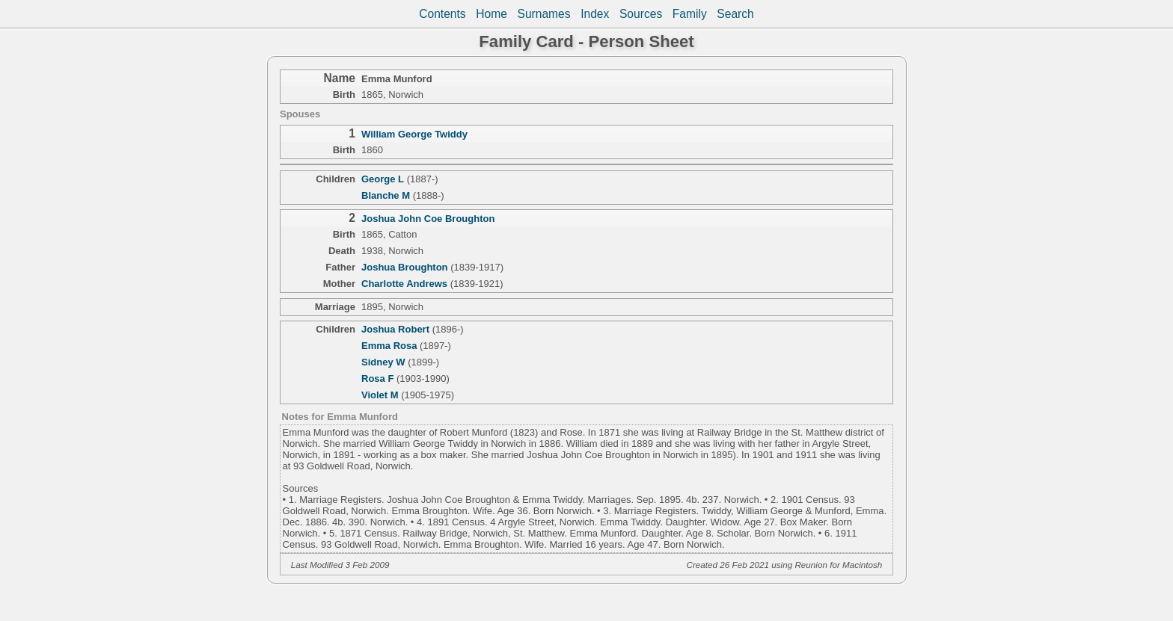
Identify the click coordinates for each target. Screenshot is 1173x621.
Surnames (543, 13)
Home (491, 13)
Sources (640, 13)
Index (595, 13)
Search (735, 13)
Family (690, 13)
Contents (442, 13)
